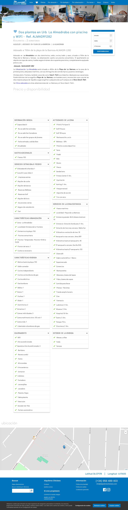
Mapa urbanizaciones (18, 484)
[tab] (31, 120)
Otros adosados (22, 83)
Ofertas (43, 2)
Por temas (90, 2)
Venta (113, 2)
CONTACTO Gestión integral (52, 494)
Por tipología (64, 2)
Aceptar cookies (114, 505)
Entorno (105, 2)
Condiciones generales (82, 489)
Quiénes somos (48, 487)
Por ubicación (52, 2)
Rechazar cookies (99, 505)
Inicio (31, 2)
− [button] (125, 432)
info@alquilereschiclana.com (106, 484)
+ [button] (125, 430)
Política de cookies (81, 487)
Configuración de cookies (82, 505)
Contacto (46, 484)
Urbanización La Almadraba (26, 69)
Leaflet (126, 469)
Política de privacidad (82, 484)
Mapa (99, 2)
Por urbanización (77, 2)
